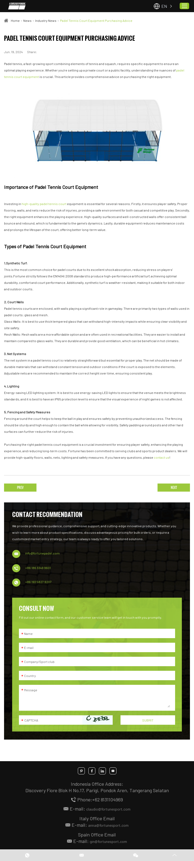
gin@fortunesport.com (108, 841)
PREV (20, 487)
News (27, 20)
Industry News (45, 20)
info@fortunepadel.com (42, 553)
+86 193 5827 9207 (38, 582)
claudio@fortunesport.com (108, 809)
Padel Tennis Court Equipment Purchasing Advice (96, 20)
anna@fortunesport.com (108, 825)
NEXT (174, 487)
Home (15, 20)
